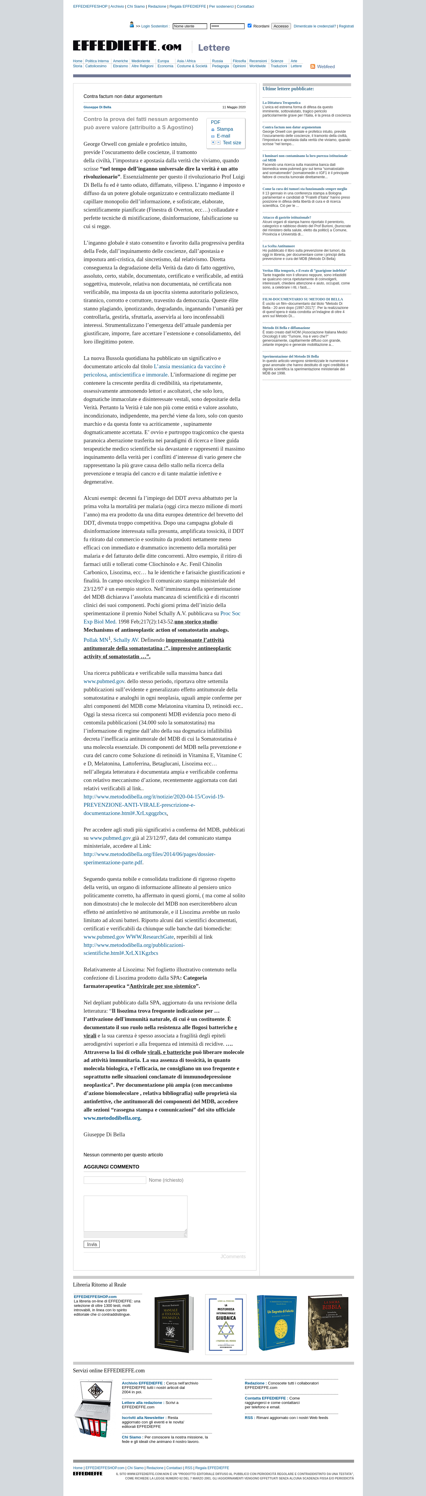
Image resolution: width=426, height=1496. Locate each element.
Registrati (346, 26)
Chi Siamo (136, 6)
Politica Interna (96, 61)
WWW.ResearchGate (150, 937)
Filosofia (239, 61)
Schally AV (126, 640)
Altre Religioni (142, 66)
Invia (92, 1251)
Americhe (120, 61)
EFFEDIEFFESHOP (90, 6)
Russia (217, 61)
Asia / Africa (186, 61)
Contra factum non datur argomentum (292, 127)
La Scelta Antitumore (279, 246)
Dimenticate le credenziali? (315, 26)
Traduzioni (279, 66)
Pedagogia (220, 66)
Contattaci (245, 6)
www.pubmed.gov (104, 681)
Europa (163, 61)
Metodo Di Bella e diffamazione (286, 328)
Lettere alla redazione (142, 1409)
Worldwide (257, 66)
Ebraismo (120, 66)
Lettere (296, 66)
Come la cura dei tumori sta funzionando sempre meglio (305, 189)
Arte (294, 61)
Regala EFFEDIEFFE (188, 6)
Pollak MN (96, 640)
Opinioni (239, 66)
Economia (165, 66)
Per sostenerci (221, 6)
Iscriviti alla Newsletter (143, 1425)
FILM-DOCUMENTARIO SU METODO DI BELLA (303, 299)
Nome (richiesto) (166, 1180)
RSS (249, 1425)
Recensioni (258, 61)
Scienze (277, 61)
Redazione (157, 6)
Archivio (117, 6)
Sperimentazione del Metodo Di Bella (291, 356)
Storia (77, 66)
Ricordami (261, 26)
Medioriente (140, 61)
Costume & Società (192, 66)
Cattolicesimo (95, 66)
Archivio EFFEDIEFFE (142, 1390)
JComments (233, 1263)
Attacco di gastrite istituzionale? (287, 217)
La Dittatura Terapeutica (282, 103)
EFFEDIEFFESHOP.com (95, 1304)
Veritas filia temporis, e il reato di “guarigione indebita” (305, 271)
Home (78, 61)
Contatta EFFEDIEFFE (265, 1405)
